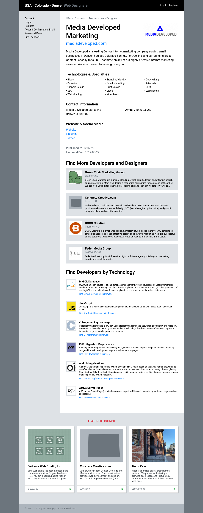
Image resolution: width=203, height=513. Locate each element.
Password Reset (34, 33)
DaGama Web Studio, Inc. (45, 466)
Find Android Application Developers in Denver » (101, 378)
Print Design (113, 87)
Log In (163, 5)
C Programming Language (94, 322)
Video (110, 90)
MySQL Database (89, 281)
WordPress (113, 94)
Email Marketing (116, 83)
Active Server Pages (91, 387)
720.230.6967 (142, 109)
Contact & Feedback (65, 508)
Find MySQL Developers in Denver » (95, 294)
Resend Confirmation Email (40, 29)
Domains (72, 83)
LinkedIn (71, 134)
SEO (70, 90)
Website (71, 129)
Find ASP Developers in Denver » (94, 397)
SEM (148, 87)
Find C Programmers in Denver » (94, 335)
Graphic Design (76, 87)
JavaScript (85, 303)
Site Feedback (32, 37)
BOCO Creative (95, 223)
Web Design (152, 90)
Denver (70, 5)
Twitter (70, 138)
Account (29, 18)
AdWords (151, 83)
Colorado (42, 5)
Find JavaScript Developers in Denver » (97, 313)
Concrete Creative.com (100, 197)
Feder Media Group (98, 248)
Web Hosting (75, 94)
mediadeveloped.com (86, 43)
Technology (48, 508)
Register (173, 5)
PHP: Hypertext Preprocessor (96, 344)
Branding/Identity (116, 79)
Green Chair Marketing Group (104, 172)
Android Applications (91, 363)
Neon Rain (139, 466)
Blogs (71, 79)
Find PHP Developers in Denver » (94, 354)
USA (29, 5)
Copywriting (152, 79)
